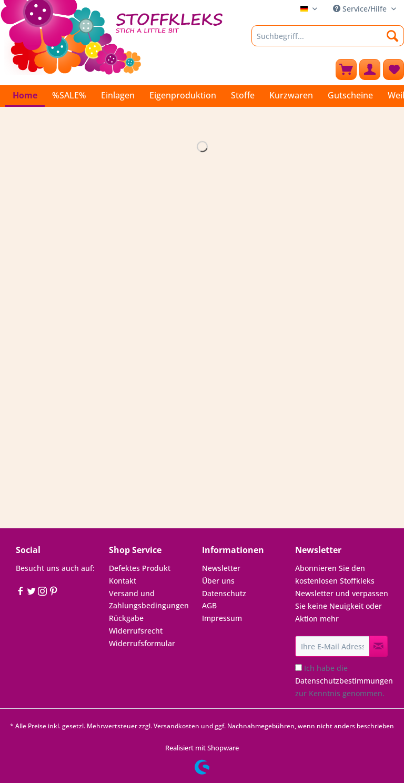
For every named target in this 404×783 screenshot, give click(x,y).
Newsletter (221, 568)
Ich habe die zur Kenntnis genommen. (344, 680)
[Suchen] (392, 35)
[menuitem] (327, 40)
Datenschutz (224, 593)
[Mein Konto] (369, 69)
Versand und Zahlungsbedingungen (149, 599)
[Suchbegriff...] (327, 35)
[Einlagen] (118, 95)
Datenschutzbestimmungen (344, 681)
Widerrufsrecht (136, 631)
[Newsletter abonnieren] (378, 646)
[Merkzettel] (393, 69)
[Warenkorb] (346, 69)
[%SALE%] (69, 95)
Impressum (222, 618)
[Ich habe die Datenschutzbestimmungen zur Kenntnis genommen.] (298, 667)
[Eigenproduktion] (183, 95)
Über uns (218, 581)
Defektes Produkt (139, 568)
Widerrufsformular (142, 643)
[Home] (25, 96)
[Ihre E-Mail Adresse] (332, 646)
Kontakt (122, 581)
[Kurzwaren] (291, 95)
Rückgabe (126, 618)
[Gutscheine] (350, 95)
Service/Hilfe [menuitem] (361, 9)
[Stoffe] (243, 95)
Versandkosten (176, 725)
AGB (209, 605)
